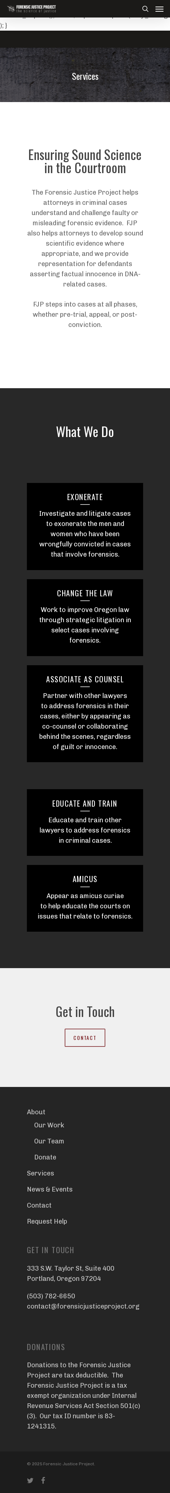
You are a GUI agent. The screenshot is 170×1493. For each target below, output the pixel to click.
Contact (39, 1205)
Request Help (47, 1221)
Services (40, 1173)
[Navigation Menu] (159, 8)
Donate (45, 1157)
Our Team (49, 1141)
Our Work (49, 1125)
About (36, 1112)
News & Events (50, 1189)
